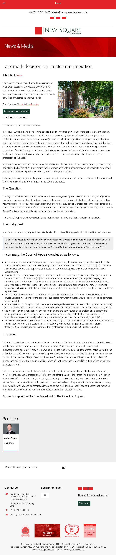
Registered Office (63, 547)
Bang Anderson (47, 549)
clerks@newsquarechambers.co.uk (69, 12)
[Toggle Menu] (3, 3)
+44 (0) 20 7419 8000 (39, 12)
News (19, 75)
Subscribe (84, 503)
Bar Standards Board (45, 544)
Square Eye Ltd (78, 549)
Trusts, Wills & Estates (28, 104)
